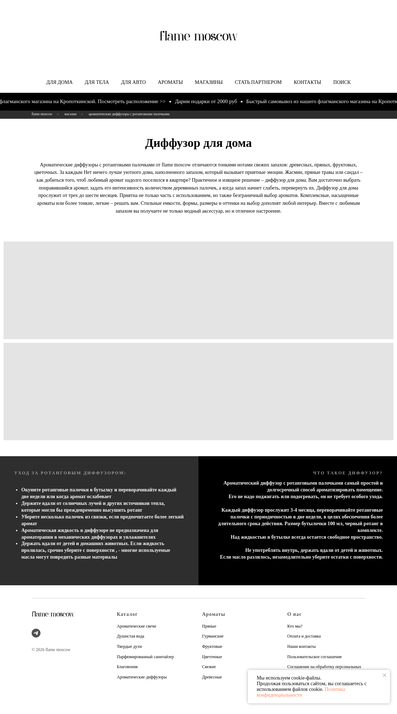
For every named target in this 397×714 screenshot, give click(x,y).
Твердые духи (129, 646)
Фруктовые (212, 646)
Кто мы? (295, 626)
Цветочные (212, 656)
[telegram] (36, 633)
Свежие (209, 666)
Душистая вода (130, 636)
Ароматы (170, 82)
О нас (294, 614)
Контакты (307, 82)
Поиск (342, 82)
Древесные (212, 677)
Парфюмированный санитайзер (145, 656)
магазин (71, 114)
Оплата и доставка (304, 636)
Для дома (59, 82)
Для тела (97, 82)
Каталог (127, 614)
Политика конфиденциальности (301, 692)
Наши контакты (301, 646)
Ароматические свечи (136, 626)
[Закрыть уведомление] (384, 675)
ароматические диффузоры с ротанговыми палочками (129, 114)
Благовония (127, 666)
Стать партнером (258, 82)
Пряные (209, 626)
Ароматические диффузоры (142, 677)
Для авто (133, 82)
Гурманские (212, 636)
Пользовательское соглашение (314, 656)
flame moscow (42, 114)
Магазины (209, 82)
